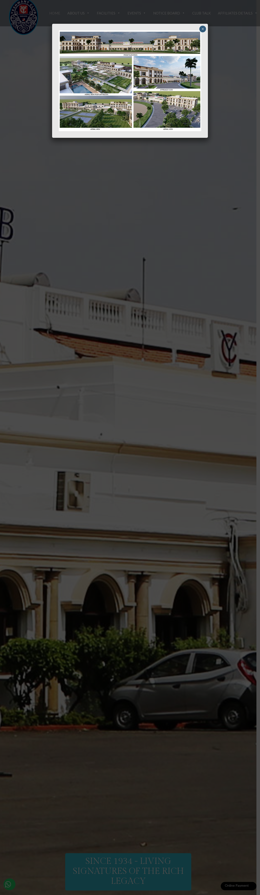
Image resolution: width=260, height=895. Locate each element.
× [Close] (202, 29)
